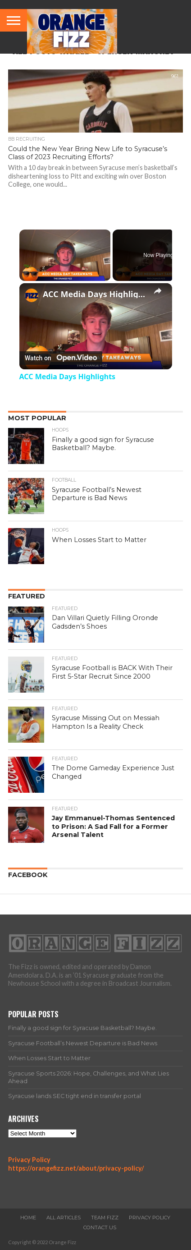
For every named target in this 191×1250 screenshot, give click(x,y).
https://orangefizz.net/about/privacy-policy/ (76, 1168)
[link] (31, 295)
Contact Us (99, 1227)
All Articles (63, 1217)
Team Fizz (104, 1217)
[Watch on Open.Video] (60, 358)
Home (28, 1217)
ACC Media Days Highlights (96, 294)
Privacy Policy (29, 1159)
